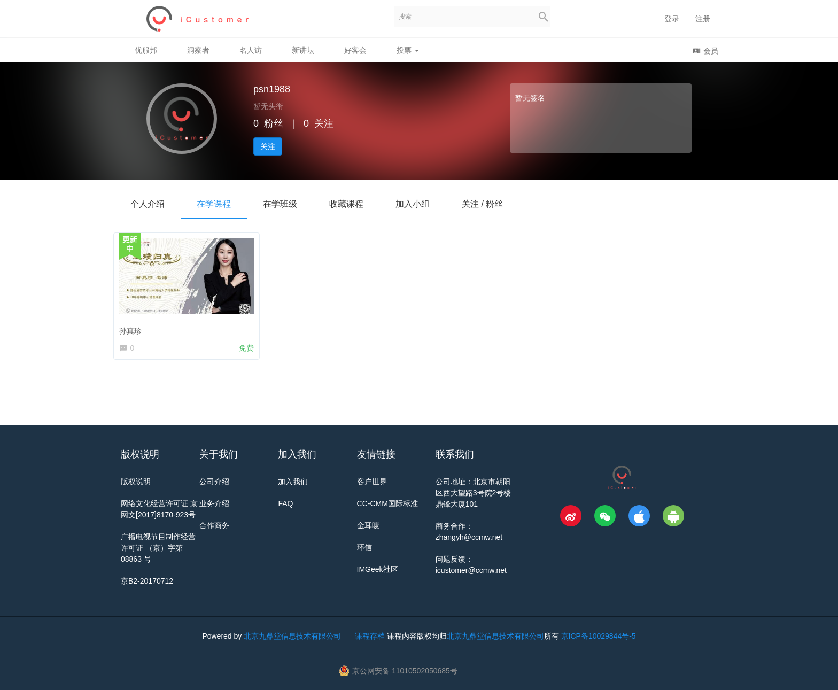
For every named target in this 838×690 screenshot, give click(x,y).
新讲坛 (303, 50)
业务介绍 (214, 503)
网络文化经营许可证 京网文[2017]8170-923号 (159, 509)
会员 (705, 50)
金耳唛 (368, 525)
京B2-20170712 (147, 581)
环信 (364, 547)
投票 (408, 50)
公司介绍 (214, 481)
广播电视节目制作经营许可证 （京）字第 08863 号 (158, 547)
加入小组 (412, 203)
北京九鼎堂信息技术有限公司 (292, 636)
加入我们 (293, 481)
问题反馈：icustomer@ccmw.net (471, 565)
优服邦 (146, 50)
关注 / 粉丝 (482, 203)
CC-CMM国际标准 (387, 503)
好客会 (355, 50)
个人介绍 (147, 203)
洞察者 (198, 50)
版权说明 (136, 481)
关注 (267, 146)
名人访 (250, 50)
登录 (671, 18)
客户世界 (372, 481)
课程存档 (370, 636)
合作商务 (214, 525)
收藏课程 (346, 203)
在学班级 (280, 203)
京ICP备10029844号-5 (598, 636)
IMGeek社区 (377, 569)
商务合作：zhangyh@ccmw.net (469, 531)
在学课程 (214, 203)
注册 (702, 18)
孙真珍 (132, 328)
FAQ (285, 503)
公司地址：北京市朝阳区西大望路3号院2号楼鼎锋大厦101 (473, 492)
